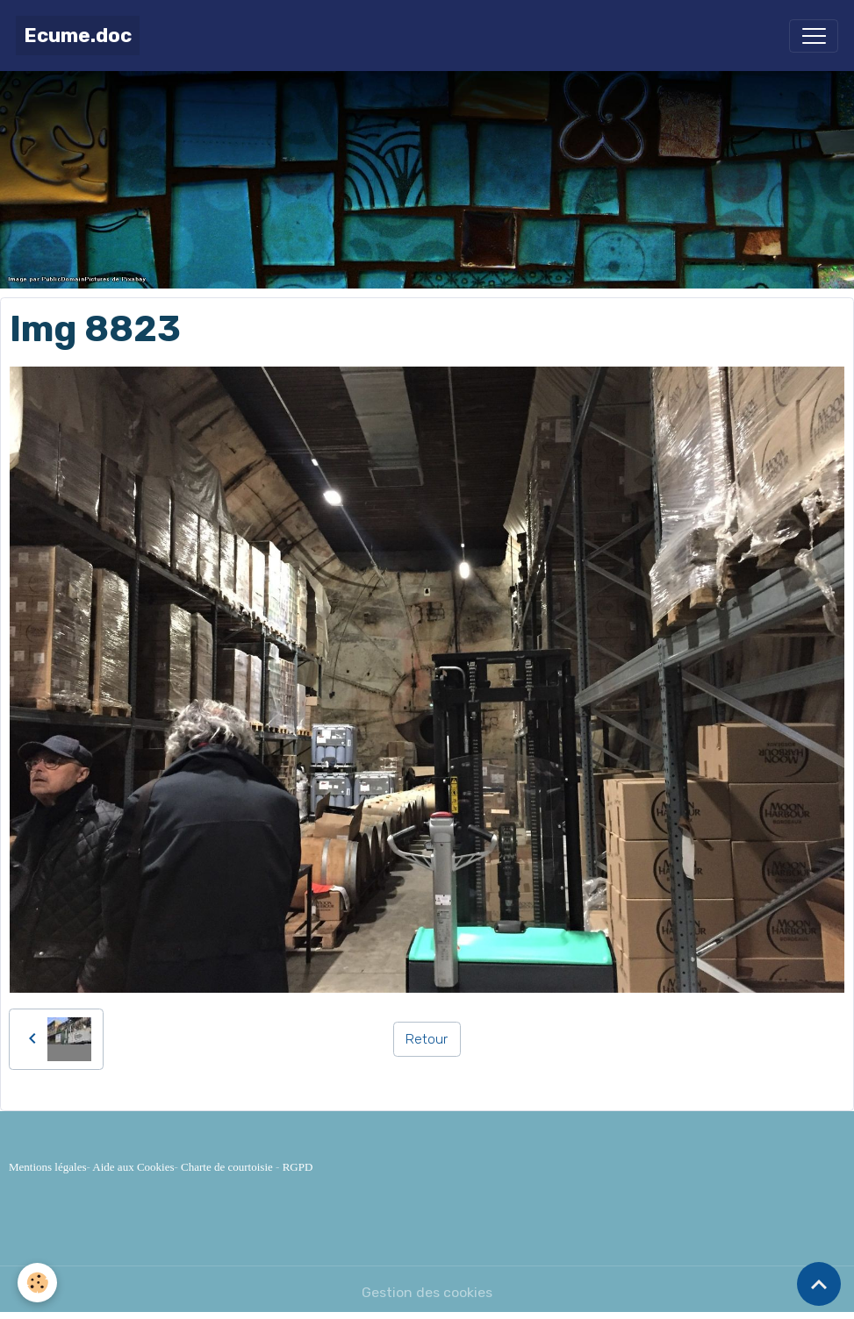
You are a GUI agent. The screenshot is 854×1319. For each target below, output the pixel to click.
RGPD (298, 1166)
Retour (426, 1038)
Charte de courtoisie (227, 1166)
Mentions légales (47, 1166)
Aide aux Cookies (133, 1166)
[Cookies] (37, 1282)
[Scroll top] (819, 1284)
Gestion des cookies (427, 1292)
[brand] (78, 35)
